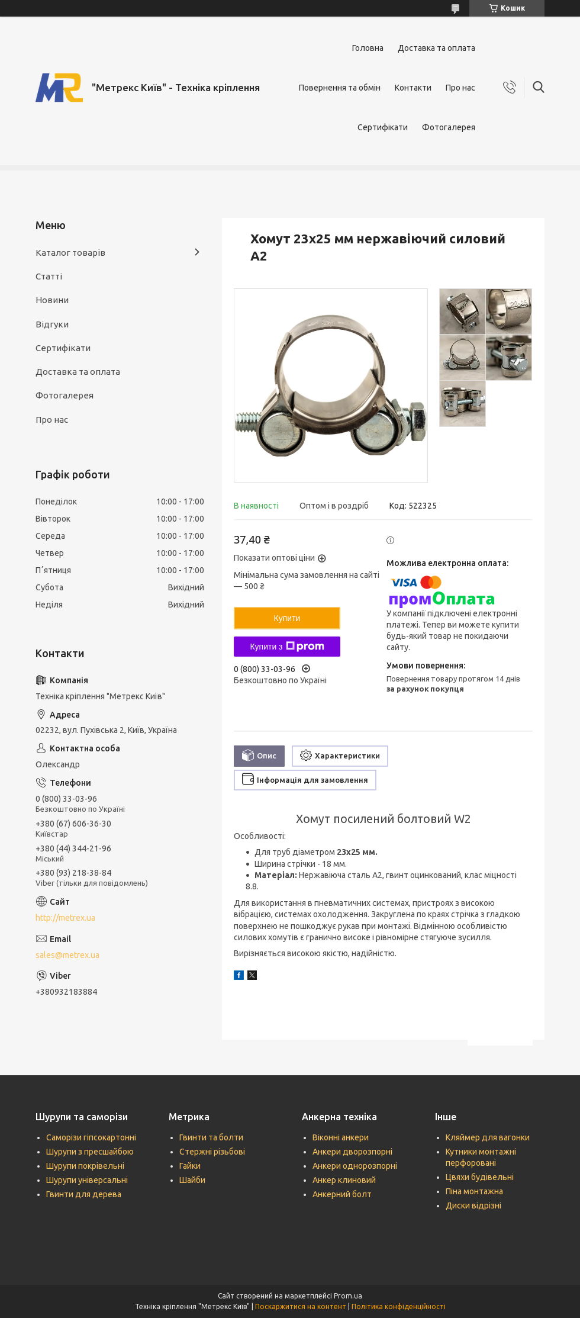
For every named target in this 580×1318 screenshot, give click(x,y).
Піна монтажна (474, 1191)
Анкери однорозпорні (354, 1166)
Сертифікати (382, 127)
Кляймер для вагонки (488, 1137)
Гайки (190, 1166)
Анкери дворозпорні (352, 1151)
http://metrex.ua (65, 917)
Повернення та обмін (340, 87)
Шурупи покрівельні (85, 1166)
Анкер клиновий (344, 1180)
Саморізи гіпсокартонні (91, 1137)
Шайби (192, 1180)
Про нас (460, 87)
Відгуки (52, 324)
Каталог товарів (70, 252)
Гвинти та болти (211, 1137)
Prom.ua (348, 1296)
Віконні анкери (340, 1137)
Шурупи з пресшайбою (90, 1151)
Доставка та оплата (436, 48)
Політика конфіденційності (399, 1306)
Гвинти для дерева (83, 1194)
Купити (287, 618)
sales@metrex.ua (67, 955)
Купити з (287, 646)
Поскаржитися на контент (300, 1306)
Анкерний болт (342, 1194)
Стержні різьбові (212, 1151)
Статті (49, 276)
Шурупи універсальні (87, 1180)
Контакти (413, 87)
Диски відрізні (473, 1205)
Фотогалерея (448, 127)
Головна (368, 48)
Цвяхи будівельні (480, 1177)
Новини (52, 300)
